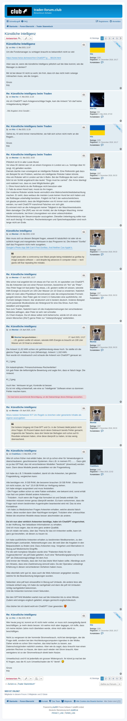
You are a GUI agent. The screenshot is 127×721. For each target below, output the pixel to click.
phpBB (54, 707)
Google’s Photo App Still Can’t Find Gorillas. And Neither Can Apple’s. (39, 247)
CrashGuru (94, 466)
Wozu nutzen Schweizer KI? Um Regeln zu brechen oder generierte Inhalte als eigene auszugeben (43, 416)
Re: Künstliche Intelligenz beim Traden (29, 93)
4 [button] (113, 38)
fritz (91, 54)
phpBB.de (74, 710)
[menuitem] (24, 21)
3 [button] (109, 38)
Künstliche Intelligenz (20, 34)
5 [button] (117, 38)
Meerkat (93, 170)
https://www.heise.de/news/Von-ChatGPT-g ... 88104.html (33, 58)
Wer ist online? (12, 691)
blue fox (93, 108)
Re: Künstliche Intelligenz (21, 274)
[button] (120, 38)
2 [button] (105, 38)
